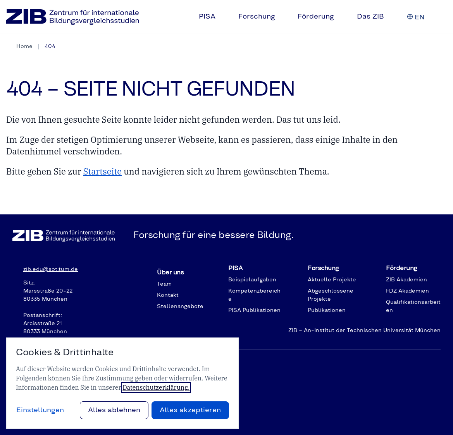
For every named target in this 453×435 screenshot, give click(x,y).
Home (24, 46)
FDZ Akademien (407, 291)
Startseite (102, 171)
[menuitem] (212, 17)
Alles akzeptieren (190, 410)
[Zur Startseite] (72, 17)
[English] (420, 17)
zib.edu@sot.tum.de (50, 269)
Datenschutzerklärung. (155, 387)
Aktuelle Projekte (332, 280)
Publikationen (327, 310)
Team (164, 284)
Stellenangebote (180, 306)
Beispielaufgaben (252, 280)
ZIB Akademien (406, 280)
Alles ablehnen (114, 410)
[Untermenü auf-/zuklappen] (221, 16)
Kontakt (168, 295)
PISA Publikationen (254, 310)
